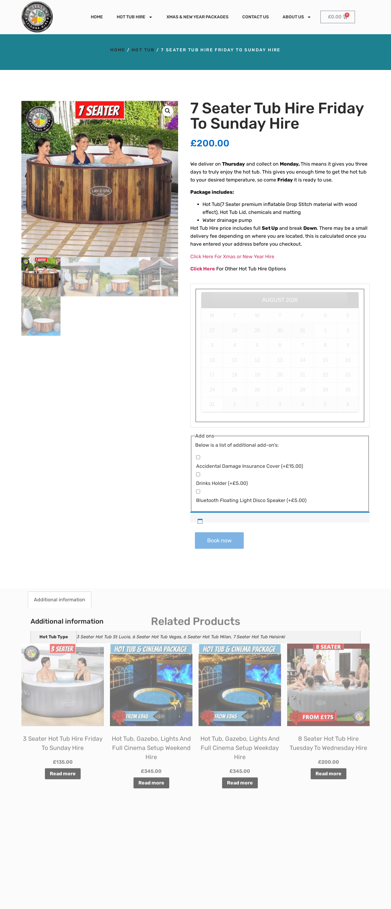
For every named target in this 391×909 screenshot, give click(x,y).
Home (97, 17)
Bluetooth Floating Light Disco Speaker (251, 500)
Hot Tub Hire (135, 17)
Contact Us (255, 17)
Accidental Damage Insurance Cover (249, 466)
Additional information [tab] (59, 600)
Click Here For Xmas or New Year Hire (232, 256)
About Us (297, 17)
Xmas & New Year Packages (197, 17)
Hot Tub (143, 50)
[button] (167, 110)
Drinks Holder (222, 483)
